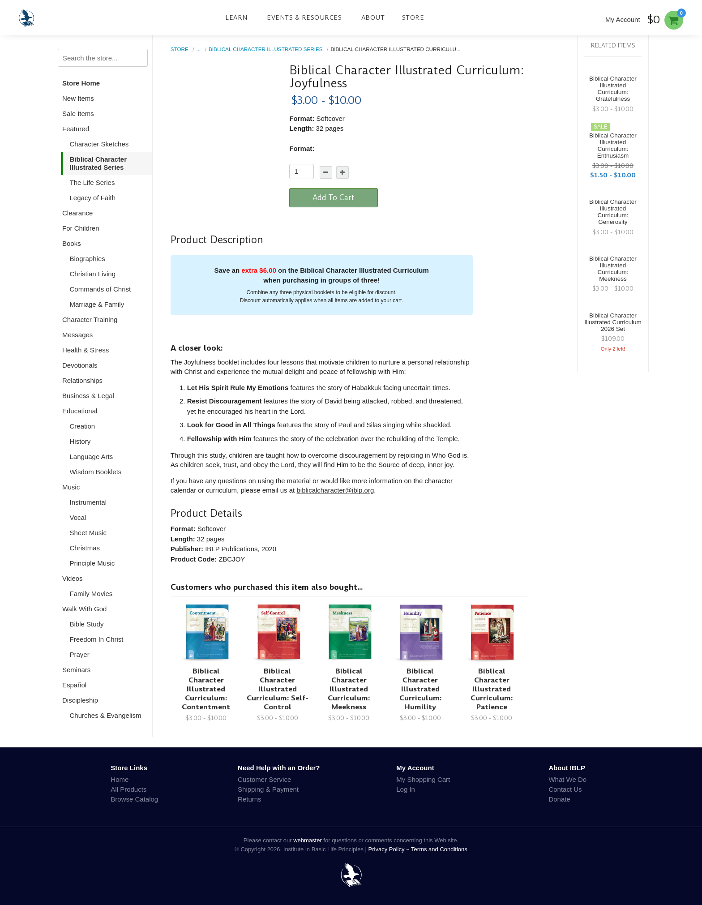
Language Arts (91, 456)
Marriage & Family (97, 304)
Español (74, 685)
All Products (128, 789)
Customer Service (264, 779)
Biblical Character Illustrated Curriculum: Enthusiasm (613, 145)
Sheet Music (88, 532)
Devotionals (79, 365)
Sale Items (78, 113)
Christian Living (93, 274)
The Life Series (92, 182)
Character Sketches (99, 144)
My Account (622, 19)
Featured (75, 129)
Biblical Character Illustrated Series (98, 163)
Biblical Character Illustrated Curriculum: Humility (420, 689)
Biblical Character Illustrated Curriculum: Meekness (349, 689)
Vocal (78, 517)
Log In (405, 789)
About (373, 17)
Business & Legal (88, 395)
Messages (77, 335)
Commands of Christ (100, 289)
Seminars (76, 669)
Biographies (87, 258)
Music (71, 487)
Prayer (80, 654)
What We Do (567, 779)
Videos (72, 578)
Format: (301, 148)
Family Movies (91, 593)
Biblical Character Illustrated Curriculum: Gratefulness (613, 88)
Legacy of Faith (93, 198)
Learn (236, 17)
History (80, 441)
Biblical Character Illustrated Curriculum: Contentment (206, 689)
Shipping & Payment (268, 789)
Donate (559, 799)
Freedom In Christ (97, 639)
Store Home (81, 83)
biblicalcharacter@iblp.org (335, 490)
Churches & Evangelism (105, 715)
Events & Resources (304, 17)
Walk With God (84, 609)
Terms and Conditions (439, 849)
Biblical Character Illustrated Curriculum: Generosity (613, 211)
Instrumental (88, 502)
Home (119, 779)
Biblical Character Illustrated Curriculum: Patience (492, 689)
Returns (249, 799)
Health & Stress (85, 350)
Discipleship (80, 700)
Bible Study (87, 624)
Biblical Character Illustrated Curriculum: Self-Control (277, 689)
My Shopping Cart (423, 779)
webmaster (307, 840)
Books (71, 243)
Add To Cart (333, 197)
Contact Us (565, 789)
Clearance (77, 213)
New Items (78, 98)
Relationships (82, 380)
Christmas (85, 548)
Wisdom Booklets (96, 472)
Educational (79, 411)
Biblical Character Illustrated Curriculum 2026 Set (613, 322)
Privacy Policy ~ (389, 849)
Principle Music (92, 563)
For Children (80, 228)
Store (413, 17)
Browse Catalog (134, 799)
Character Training (89, 319)
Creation (82, 426)
